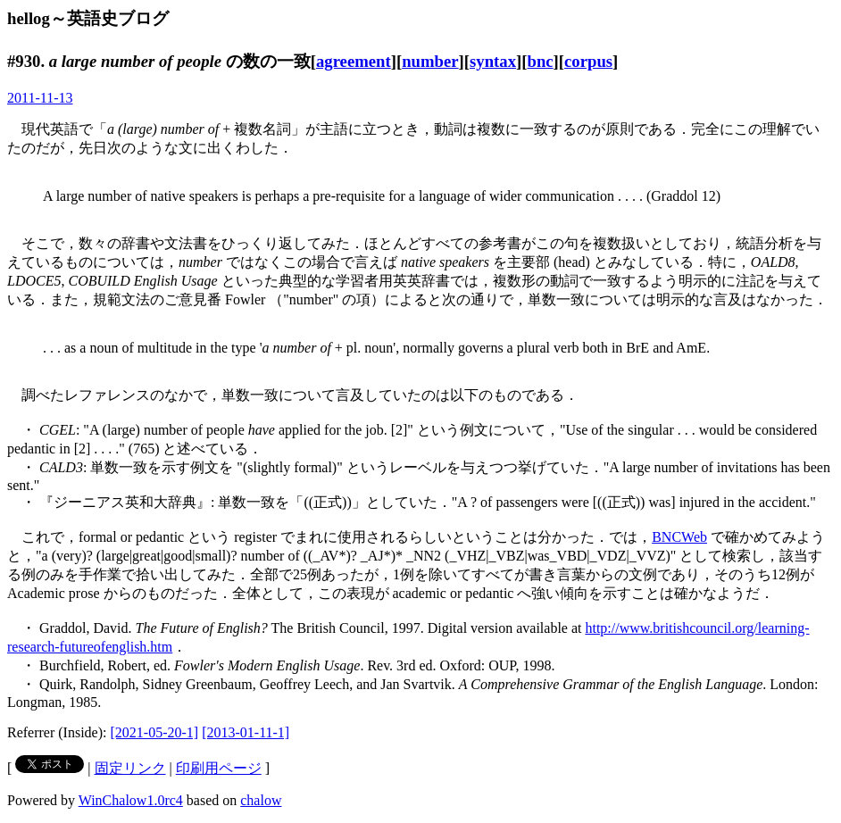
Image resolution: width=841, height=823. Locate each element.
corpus (588, 61)
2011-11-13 (39, 97)
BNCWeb (679, 537)
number (430, 61)
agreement (353, 61)
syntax (493, 61)
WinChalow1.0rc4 (131, 800)
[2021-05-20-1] (155, 732)
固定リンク (130, 768)
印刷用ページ (219, 768)
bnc (540, 61)
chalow (260, 800)
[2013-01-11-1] (245, 732)
